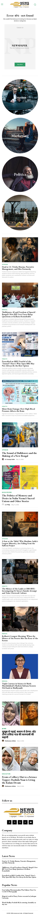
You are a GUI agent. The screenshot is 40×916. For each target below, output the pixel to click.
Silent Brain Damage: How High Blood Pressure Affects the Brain (18, 410)
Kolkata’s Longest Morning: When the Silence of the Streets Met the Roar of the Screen (20, 638)
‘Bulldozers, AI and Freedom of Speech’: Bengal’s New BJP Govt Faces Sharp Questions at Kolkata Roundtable (19, 314)
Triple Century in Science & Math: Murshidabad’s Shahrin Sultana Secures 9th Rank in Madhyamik (19, 685)
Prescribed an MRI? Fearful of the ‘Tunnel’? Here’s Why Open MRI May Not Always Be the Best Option (18, 363)
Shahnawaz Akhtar (10, 741)
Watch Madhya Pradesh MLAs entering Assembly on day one (19, 903)
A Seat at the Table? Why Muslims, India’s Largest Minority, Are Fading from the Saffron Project (20, 543)
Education (6, 774)
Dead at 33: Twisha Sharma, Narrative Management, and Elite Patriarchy (18, 268)
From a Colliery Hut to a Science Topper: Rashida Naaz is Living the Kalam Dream (19, 779)
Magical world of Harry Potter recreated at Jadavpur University (19, 897)
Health (4, 359)
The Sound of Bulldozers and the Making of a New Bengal (19, 454)
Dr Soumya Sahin (10, 459)
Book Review (7, 492)
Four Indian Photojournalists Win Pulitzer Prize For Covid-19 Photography (19, 891)
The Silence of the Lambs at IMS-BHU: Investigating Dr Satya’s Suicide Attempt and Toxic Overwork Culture (19, 590)
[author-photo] (3, 459)
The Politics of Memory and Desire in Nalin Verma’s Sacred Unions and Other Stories (18, 498)
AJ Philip (7, 504)
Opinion (5, 264)
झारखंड (4, 728)
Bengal (4, 309)
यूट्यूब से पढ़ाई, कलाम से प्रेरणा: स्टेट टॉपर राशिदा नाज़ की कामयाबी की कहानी (19, 734)
